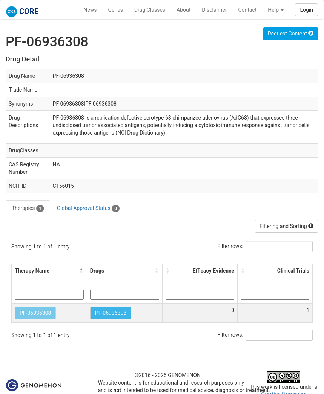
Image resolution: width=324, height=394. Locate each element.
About (183, 10)
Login (306, 10)
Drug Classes (149, 10)
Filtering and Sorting (286, 226)
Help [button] (276, 10)
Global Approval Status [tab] (88, 208)
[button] (81, 270)
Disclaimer (214, 10)
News (90, 10)
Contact (247, 10)
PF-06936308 (35, 313)
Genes (115, 10)
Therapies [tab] (28, 208)
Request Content (290, 34)
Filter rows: (231, 246)
